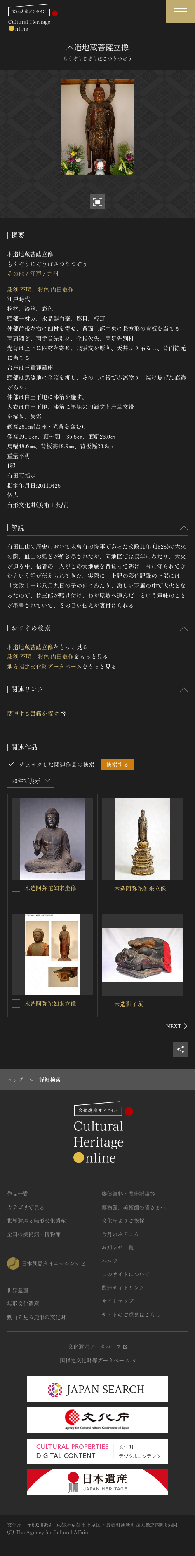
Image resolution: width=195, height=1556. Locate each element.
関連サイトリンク (123, 1288)
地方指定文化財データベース (44, 666)
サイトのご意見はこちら (131, 1314)
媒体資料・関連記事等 (128, 1194)
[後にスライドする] (177, 1026)
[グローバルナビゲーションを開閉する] (180, 11)
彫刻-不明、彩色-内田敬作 (40, 289)
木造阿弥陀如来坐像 (50, 888)
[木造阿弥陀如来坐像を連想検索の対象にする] (16, 888)
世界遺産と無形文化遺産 (36, 1220)
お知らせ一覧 (118, 1247)
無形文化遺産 (23, 1303)
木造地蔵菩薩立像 (30, 647)
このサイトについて (126, 1274)
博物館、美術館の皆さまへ (134, 1207)
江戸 (35, 273)
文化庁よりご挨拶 (123, 1220)
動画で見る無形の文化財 (36, 1317)
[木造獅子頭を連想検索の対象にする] (106, 1004)
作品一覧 (17, 1194)
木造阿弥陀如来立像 (140, 888)
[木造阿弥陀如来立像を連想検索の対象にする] (106, 888)
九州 (53, 273)
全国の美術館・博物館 (34, 1234)
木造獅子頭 (128, 1004)
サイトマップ (118, 1301)
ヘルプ (110, 1261)
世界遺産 (17, 1290)
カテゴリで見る (26, 1207)
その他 (15, 273)
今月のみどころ (120, 1234)
